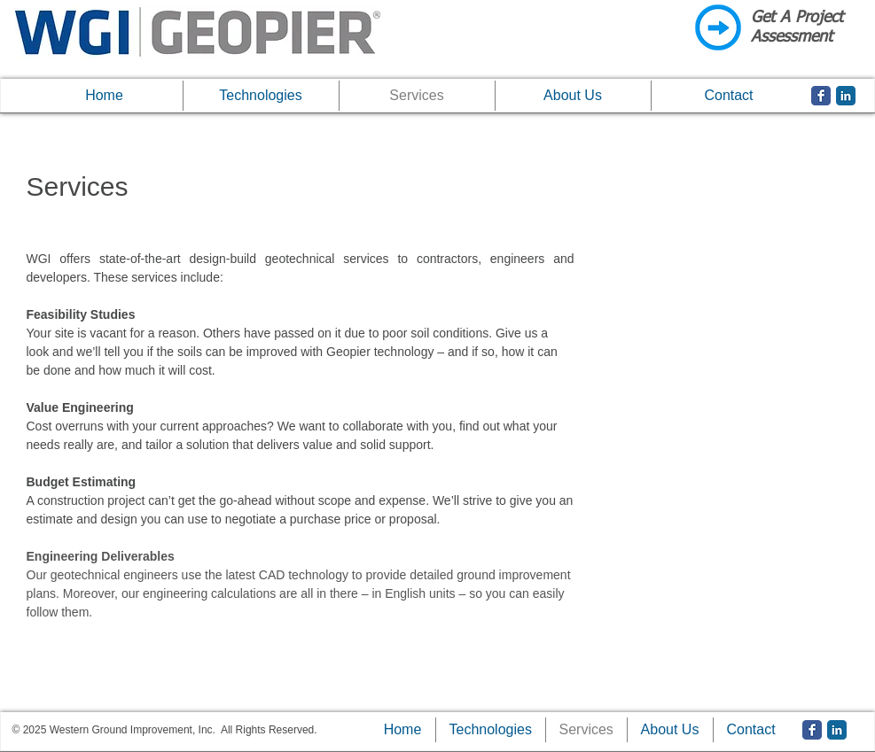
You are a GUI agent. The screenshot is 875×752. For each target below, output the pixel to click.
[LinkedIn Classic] (845, 95)
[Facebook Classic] (821, 95)
